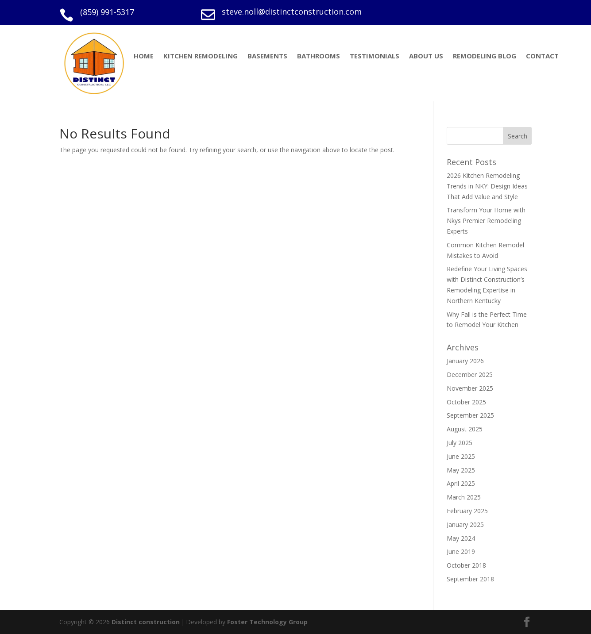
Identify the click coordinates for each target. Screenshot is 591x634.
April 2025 (461, 483)
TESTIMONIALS (374, 56)
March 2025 (464, 497)
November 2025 (470, 388)
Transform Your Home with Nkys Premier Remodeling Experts (486, 220)
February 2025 (467, 511)
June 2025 (461, 456)
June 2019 (461, 551)
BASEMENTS (267, 56)
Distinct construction (146, 622)
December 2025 (470, 374)
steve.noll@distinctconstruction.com (292, 11)
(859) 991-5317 (107, 12)
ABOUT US (426, 56)
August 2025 (465, 429)
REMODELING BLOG (484, 56)
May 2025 (461, 470)
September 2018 (470, 579)
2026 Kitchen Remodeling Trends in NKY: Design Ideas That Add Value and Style (487, 186)
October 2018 (466, 565)
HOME (144, 56)
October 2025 (466, 402)
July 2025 (459, 442)
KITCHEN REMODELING (200, 56)
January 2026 (465, 361)
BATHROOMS (318, 56)
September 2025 (470, 415)
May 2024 (461, 538)
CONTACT (542, 56)
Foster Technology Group (267, 622)
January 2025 (465, 524)
